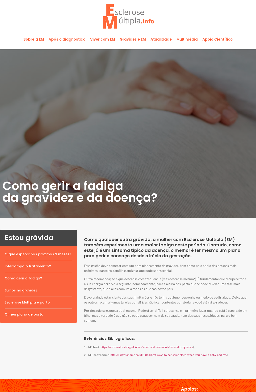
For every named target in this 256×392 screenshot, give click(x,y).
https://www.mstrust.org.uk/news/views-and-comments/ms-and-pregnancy (147, 347)
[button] (33, 39)
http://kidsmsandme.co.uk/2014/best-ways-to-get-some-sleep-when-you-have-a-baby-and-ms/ (168, 355)
